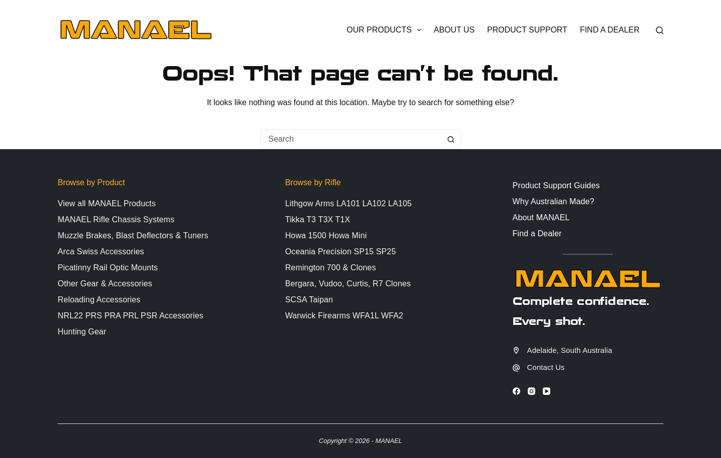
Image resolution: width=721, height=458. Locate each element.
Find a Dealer (609, 30)
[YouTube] (546, 391)
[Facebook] (516, 391)
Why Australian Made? (553, 201)
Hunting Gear (82, 331)
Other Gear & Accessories (105, 283)
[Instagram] (531, 391)
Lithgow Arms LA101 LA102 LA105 (348, 203)
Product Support (527, 30)
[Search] (659, 30)
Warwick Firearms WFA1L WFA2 (344, 315)
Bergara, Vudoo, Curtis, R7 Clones (348, 283)
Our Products (385, 30)
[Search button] (450, 139)
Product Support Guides (556, 185)
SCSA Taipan (309, 299)
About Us (454, 30)
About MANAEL (541, 217)
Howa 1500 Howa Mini (326, 235)
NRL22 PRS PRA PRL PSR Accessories (130, 315)
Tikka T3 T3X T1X (317, 219)
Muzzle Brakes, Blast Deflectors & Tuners (133, 235)
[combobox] (351, 139)
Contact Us (546, 367)
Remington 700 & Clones (330, 267)
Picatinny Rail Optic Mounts (108, 267)
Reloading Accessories (99, 299)
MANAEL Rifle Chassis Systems (116, 219)
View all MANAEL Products (107, 203)
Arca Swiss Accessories (101, 251)
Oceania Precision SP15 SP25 (340, 251)
